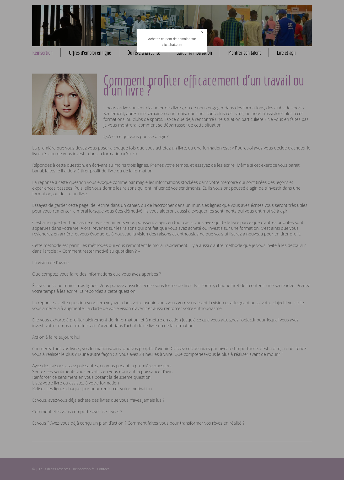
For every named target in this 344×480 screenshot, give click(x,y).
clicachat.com (172, 45)
